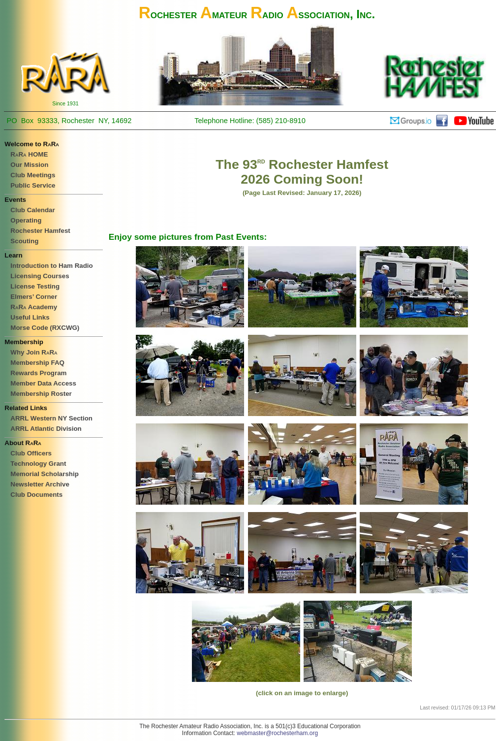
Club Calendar (32, 210)
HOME (29, 154)
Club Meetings (32, 175)
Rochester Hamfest (40, 230)
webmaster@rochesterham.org (277, 733)
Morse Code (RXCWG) (44, 327)
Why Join (33, 352)
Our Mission (29, 164)
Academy (33, 307)
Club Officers (31, 453)
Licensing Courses (39, 276)
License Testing (35, 286)
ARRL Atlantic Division (45, 428)
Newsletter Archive (39, 484)
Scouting (24, 241)
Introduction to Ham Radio (51, 265)
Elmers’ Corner (33, 296)
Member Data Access (43, 383)
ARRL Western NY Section (51, 418)
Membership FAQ (37, 362)
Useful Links (29, 317)
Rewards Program (38, 373)
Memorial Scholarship (44, 474)
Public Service (32, 185)
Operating (25, 220)
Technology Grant (38, 463)
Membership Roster (40, 393)
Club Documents (36, 494)
